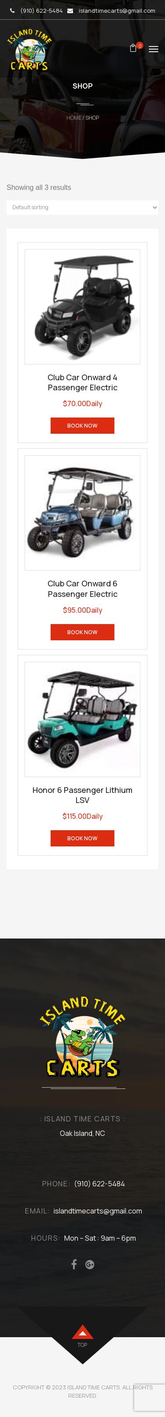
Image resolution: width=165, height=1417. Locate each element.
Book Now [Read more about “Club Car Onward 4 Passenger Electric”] (82, 425)
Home (73, 117)
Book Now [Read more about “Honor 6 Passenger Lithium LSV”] (82, 838)
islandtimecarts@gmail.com (117, 10)
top (82, 1345)
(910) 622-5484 (41, 10)
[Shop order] (82, 207)
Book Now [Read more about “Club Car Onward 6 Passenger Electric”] (82, 632)
